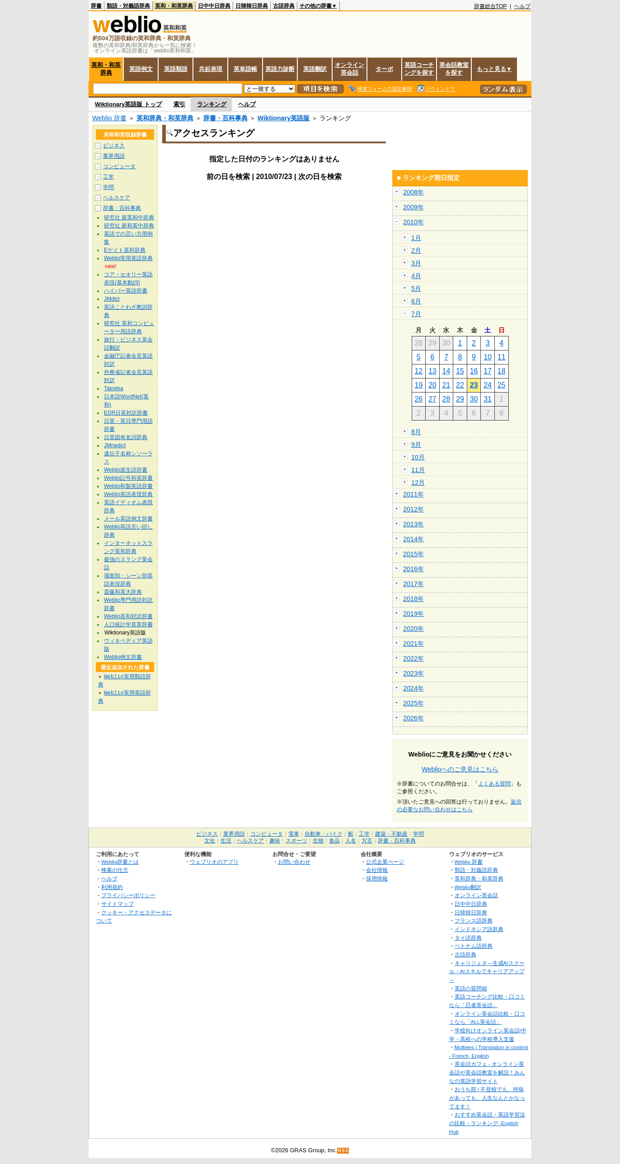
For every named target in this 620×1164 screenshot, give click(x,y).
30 (474, 399)
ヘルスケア (116, 197)
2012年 (413, 509)
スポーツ (296, 840)
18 (502, 371)
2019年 (413, 613)
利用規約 (112, 887)
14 (446, 371)
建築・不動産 (391, 834)
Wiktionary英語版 (284, 118)
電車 (293, 834)
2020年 (413, 628)
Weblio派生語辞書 (125, 470)
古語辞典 (284, 6)
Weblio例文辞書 (123, 657)
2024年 (413, 688)
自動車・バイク (324, 834)
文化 (209, 840)
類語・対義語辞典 (128, 6)
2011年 (413, 494)
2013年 (413, 524)
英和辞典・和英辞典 (164, 118)
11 (502, 357)
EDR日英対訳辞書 (126, 413)
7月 (416, 313)
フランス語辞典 (474, 920)
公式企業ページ (385, 862)
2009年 (413, 207)
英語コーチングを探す (419, 69)
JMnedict (115, 445)
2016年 (413, 569)
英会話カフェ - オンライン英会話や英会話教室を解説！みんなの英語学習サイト (487, 1072)
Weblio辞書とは (120, 862)
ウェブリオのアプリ (214, 862)
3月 (416, 263)
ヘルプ (522, 6)
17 (488, 371)
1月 (416, 237)
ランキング (211, 104)
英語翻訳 (315, 69)
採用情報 (377, 878)
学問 (108, 187)
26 (418, 399)
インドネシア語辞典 (479, 929)
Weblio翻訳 (468, 887)
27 (432, 399)
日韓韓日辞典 (251, 6)
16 (474, 371)
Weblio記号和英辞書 (128, 478)
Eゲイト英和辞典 (125, 250)
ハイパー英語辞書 (125, 291)
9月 (416, 444)
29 (460, 399)
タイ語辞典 (468, 938)
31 (488, 399)
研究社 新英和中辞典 (129, 217)
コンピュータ (119, 166)
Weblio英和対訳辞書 (128, 616)
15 (460, 371)
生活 (226, 840)
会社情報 (377, 870)
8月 (416, 431)
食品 (334, 840)
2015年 (413, 554)
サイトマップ (117, 904)
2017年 (413, 583)
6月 (416, 301)
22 (460, 385)
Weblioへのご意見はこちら (460, 769)
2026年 (413, 718)
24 (488, 385)
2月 (416, 250)
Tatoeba (113, 388)
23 (474, 385)
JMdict (112, 299)
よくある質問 (494, 784)
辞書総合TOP (490, 6)
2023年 (413, 673)
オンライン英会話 (349, 69)
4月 (416, 275)
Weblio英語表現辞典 (128, 494)
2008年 (413, 192)
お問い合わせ (294, 862)
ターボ (384, 69)
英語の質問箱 (471, 988)
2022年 (413, 658)
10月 (418, 457)
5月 (416, 288)
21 (446, 385)
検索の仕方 (114, 870)
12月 (418, 482)
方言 (367, 840)
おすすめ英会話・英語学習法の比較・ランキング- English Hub (487, 1123)
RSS (343, 1150)
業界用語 (114, 156)
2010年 (413, 222)
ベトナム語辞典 (474, 946)
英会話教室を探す (454, 69)
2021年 (413, 643)
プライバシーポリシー (128, 895)
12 (418, 371)
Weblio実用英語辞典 (128, 258)
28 (446, 399)
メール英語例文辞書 (128, 519)
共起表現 (210, 69)
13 (432, 371)
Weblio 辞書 (109, 118)
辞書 (96, 6)
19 (418, 385)
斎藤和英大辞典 (123, 592)
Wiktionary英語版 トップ (128, 104)
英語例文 (141, 69)
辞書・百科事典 (225, 118)
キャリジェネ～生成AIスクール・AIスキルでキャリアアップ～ (487, 971)
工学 (108, 177)
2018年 (413, 598)
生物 (318, 840)
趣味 (274, 840)
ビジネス (114, 145)
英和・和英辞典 (174, 6)
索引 (179, 104)
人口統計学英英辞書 (128, 624)
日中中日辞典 (214, 6)
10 (488, 357)
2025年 (413, 703)
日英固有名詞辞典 (125, 437)
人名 (350, 840)
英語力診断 (280, 69)
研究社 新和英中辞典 (129, 225)
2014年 (413, 539)
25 (502, 385)
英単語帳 (245, 69)
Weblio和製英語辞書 (128, 486)
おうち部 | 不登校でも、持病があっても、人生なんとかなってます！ (487, 1097)
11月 (418, 469)
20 (432, 385)
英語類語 (176, 69)
